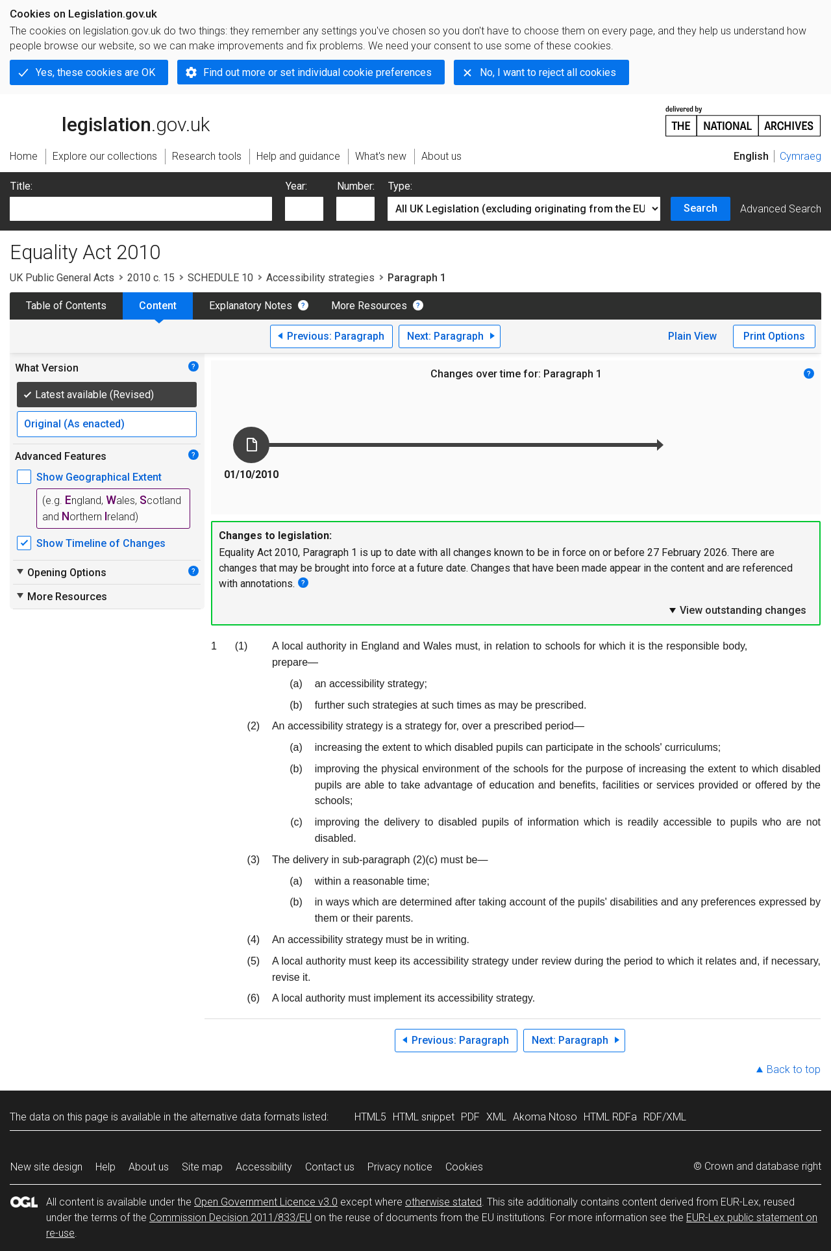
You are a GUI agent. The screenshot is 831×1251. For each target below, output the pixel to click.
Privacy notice (399, 1167)
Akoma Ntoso (545, 1117)
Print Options (774, 336)
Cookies (464, 1167)
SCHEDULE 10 (220, 278)
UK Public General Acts (62, 278)
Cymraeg (800, 156)
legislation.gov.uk (110, 120)
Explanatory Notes (250, 305)
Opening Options (60, 572)
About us (149, 1167)
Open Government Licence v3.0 (266, 1202)
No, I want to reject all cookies (548, 72)
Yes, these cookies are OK (95, 72)
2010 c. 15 (151, 278)
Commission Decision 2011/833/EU (230, 1217)
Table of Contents (66, 305)
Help (105, 1167)
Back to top (794, 1069)
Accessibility (264, 1167)
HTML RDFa (610, 1117)
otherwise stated (443, 1202)
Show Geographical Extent (99, 477)
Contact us (329, 1167)
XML (496, 1117)
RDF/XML (664, 1117)
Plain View (692, 336)
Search (700, 208)
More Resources (369, 305)
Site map (202, 1167)
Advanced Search (780, 209)
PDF (470, 1117)
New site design (46, 1167)
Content (158, 305)
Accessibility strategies (320, 278)
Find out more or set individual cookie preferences (317, 72)
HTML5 (370, 1117)
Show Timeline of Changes (101, 543)
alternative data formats (245, 1117)
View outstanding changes (736, 609)
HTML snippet (423, 1117)
